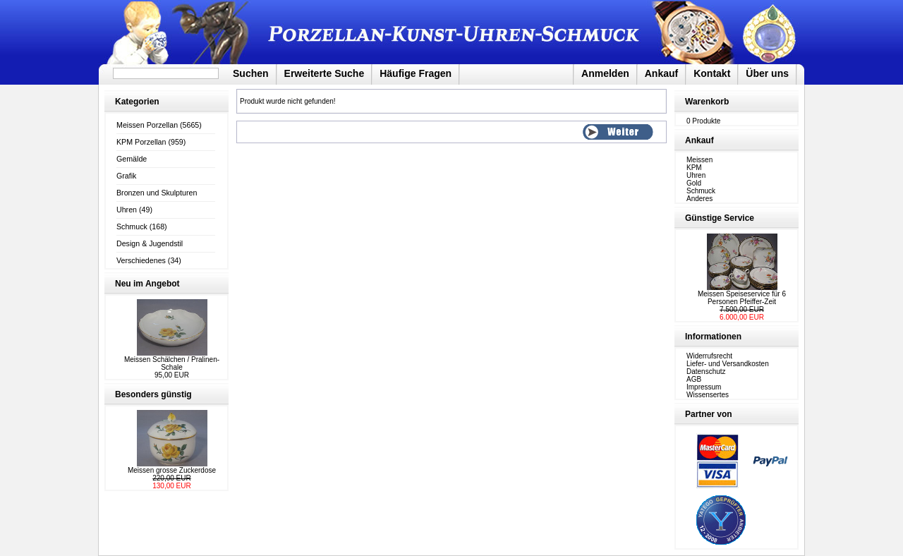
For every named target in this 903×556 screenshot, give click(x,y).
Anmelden (605, 73)
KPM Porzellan (141, 142)
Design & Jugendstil (149, 243)
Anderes (699, 199)
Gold (693, 183)
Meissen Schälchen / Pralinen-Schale (171, 363)
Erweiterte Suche (324, 73)
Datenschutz (706, 371)
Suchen (251, 73)
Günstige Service (719, 218)
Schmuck (131, 226)
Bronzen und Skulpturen (156, 192)
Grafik (126, 175)
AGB (693, 379)
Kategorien (137, 102)
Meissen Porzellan (147, 125)
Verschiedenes (141, 260)
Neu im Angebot (147, 284)
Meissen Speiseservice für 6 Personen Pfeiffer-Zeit (742, 298)
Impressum (703, 387)
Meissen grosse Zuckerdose (172, 470)
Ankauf (661, 73)
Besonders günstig (153, 394)
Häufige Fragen (416, 73)
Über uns (767, 73)
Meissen (699, 160)
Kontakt (711, 73)
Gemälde (131, 159)
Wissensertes (707, 395)
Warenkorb (707, 102)
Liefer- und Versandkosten (727, 364)
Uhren (126, 209)
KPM (694, 167)
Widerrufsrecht (709, 356)
